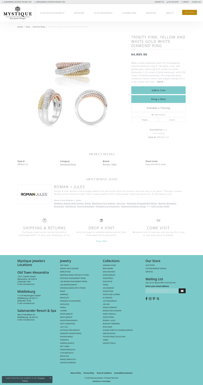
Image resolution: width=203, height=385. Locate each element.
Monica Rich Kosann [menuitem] (112, 310)
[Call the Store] (24, 281)
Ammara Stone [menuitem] (109, 265)
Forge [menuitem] (105, 284)
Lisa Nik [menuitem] (106, 304)
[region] (73, 88)
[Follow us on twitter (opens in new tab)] (158, 298)
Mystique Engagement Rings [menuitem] (73, 278)
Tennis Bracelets (86, 206)
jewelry (20, 27)
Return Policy (76, 373)
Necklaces (70, 206)
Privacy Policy (89, 373)
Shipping (145, 120)
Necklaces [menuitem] (64, 304)
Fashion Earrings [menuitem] (68, 362)
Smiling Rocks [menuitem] (109, 333)
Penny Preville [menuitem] (109, 314)
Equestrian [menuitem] (108, 278)
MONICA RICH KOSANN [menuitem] (69, 268)
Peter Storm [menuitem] (108, 317)
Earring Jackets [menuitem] (67, 343)
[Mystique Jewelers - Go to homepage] (19, 12)
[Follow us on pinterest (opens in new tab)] (154, 298)
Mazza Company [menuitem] (110, 307)
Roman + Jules (110, 164)
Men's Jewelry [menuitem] (66, 317)
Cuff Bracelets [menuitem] (66, 353)
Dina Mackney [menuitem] (109, 272)
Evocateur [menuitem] (107, 281)
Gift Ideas (189, 12)
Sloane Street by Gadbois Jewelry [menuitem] (118, 330)
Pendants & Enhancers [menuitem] (70, 301)
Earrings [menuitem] (64, 294)
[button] (159, 2)
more (161, 81)
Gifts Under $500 (160, 206)
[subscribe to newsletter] (182, 290)
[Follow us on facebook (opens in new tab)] (146, 298)
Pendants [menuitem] (64, 340)
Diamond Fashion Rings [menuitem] (70, 333)
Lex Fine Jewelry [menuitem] (110, 301)
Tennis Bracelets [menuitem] (67, 349)
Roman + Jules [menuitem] (109, 320)
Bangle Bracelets (167, 203)
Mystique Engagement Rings (142, 203)
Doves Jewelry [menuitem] (109, 275)
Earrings (121, 203)
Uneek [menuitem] (105, 340)
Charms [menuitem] (63, 310)
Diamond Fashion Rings (133, 206)
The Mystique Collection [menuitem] (114, 336)
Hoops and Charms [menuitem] (111, 294)
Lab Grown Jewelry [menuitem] (68, 284)
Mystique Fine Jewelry (103, 203)
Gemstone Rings (39, 27)
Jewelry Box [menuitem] (65, 272)
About (170, 13)
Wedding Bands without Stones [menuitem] (74, 275)
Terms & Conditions (104, 373)
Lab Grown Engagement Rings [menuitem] (73, 281)
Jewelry (79, 13)
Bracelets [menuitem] (64, 297)
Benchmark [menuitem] (108, 268)
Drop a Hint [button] (158, 99)
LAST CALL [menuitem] (64, 327)
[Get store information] (26, 284)
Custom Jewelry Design (156, 268)
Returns (172, 120)
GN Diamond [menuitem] (108, 288)
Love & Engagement (52, 13)
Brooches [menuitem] (64, 356)
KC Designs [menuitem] (107, 297)
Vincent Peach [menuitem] (109, 343)
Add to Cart (158, 90)
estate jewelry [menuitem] (66, 314)
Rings (28, 27)
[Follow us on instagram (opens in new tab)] (150, 298)
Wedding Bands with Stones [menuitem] (73, 288)
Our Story (150, 265)
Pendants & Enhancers (108, 206)
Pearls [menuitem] (63, 307)
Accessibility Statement (123, 373)
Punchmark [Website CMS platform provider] (106, 381)
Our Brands (129, 13)
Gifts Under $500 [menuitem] (67, 323)
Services (151, 13)
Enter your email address (157, 286)
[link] (17, 2)
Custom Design (103, 13)
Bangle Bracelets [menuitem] (68, 359)
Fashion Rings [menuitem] (66, 336)
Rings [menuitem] (62, 291)
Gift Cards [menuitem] (64, 346)
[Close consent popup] (50, 378)
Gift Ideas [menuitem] (64, 265)
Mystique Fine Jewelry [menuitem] (70, 330)
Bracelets (59, 206)
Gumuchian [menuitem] (108, 291)
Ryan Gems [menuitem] (107, 327)
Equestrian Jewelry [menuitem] (69, 320)
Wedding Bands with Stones (69, 203)
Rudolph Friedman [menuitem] (111, 323)
